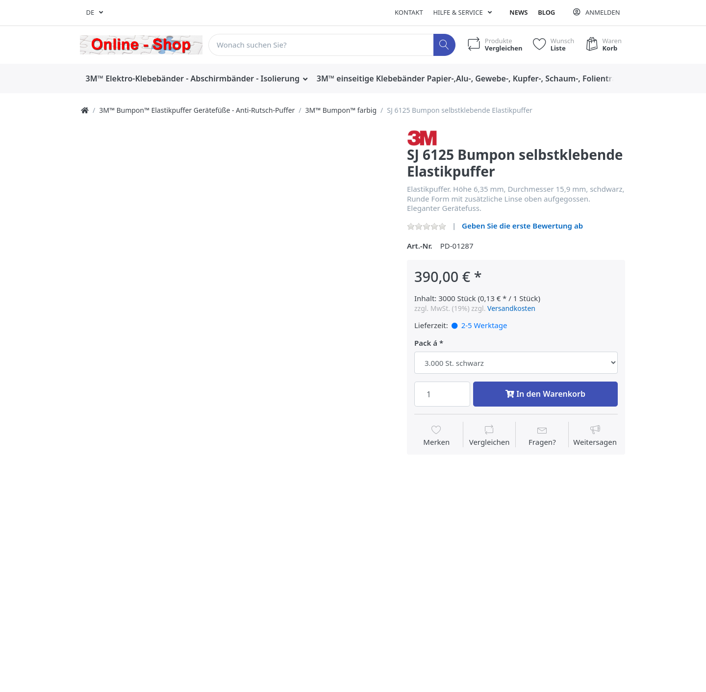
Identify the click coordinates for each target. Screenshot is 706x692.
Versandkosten (511, 308)
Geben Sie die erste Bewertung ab (522, 226)
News (518, 12)
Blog (546, 12)
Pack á (425, 343)
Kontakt (409, 12)
